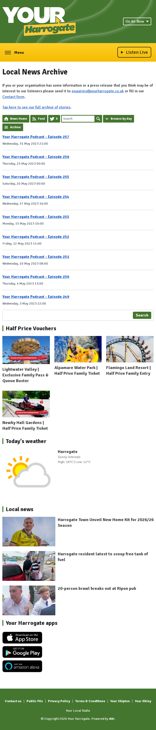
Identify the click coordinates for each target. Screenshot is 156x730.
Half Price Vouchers (31, 328)
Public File (34, 701)
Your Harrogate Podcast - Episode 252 (35, 236)
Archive (15, 127)
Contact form (13, 96)
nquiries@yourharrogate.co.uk (99, 91)
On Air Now (137, 21)
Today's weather (26, 441)
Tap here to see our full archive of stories (36, 107)
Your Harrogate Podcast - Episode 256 (35, 156)
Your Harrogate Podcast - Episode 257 (35, 136)
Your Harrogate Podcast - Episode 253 (35, 216)
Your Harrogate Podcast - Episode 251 (35, 256)
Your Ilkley (143, 701)
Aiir (111, 719)
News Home (18, 119)
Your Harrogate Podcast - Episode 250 (35, 276)
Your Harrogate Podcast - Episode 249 (35, 296)
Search (98, 119)
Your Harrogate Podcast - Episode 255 (35, 176)
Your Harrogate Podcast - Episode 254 (35, 196)
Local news (19, 509)
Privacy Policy (59, 701)
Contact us (13, 701)
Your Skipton (120, 701)
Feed (41, 119)
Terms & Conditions (90, 701)
